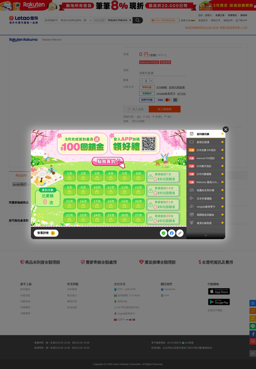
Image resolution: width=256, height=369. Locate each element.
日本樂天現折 (206, 166)
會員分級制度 (206, 223)
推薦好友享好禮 (206, 190)
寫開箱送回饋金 (206, 214)
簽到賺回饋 (206, 134)
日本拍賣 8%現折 (206, 150)
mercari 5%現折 (206, 158)
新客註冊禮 (206, 142)
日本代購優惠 (206, 174)
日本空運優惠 (206, 198)
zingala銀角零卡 (206, 206)
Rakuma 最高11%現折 (206, 182)
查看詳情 (43, 232)
